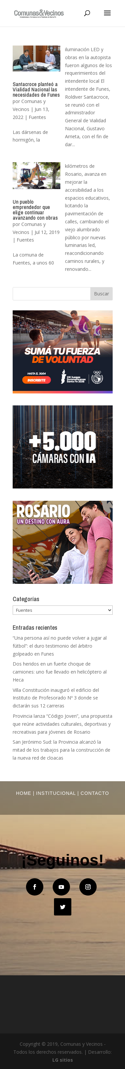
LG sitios (62, 1060)
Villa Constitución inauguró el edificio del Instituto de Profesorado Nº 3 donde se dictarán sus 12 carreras (56, 698)
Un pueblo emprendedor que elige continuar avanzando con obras (35, 209)
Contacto (95, 793)
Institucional (56, 793)
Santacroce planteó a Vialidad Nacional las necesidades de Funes (36, 89)
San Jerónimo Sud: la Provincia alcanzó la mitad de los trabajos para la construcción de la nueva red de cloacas (61, 750)
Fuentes (37, 117)
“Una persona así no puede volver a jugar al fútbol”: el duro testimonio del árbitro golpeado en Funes (60, 646)
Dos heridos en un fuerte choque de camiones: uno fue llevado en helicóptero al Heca (60, 672)
